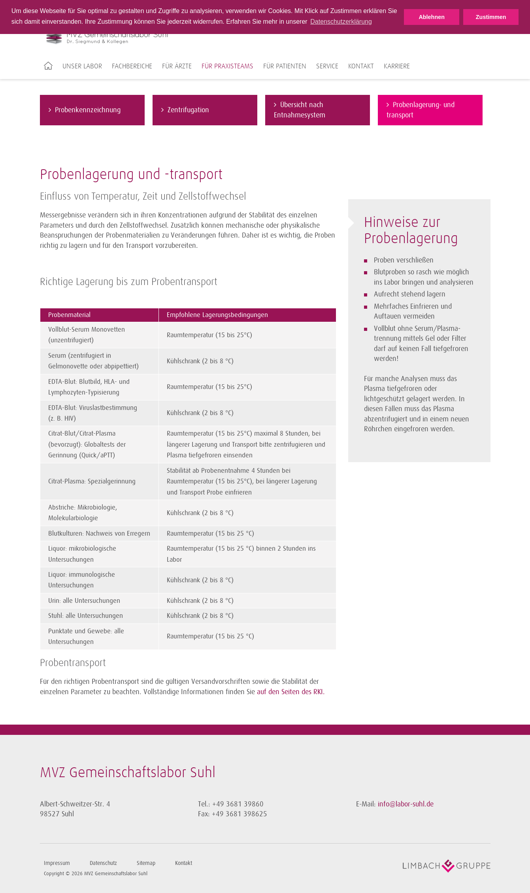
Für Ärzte (177, 66)
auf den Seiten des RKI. (291, 692)
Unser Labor (82, 66)
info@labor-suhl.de (406, 804)
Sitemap (146, 863)
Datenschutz (103, 863)
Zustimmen (491, 17)
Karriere (397, 66)
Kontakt (361, 66)
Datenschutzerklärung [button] (341, 21)
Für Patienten (284, 66)
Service (327, 66)
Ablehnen (432, 17)
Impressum (57, 863)
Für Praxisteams (227, 66)
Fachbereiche (132, 66)
